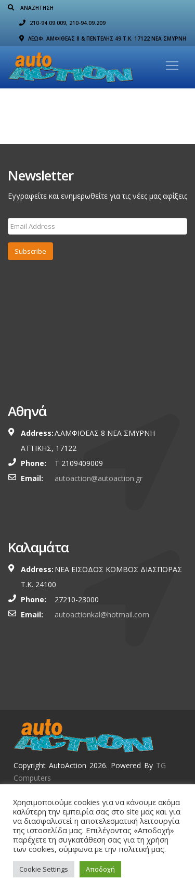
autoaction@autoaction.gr (98, 478)
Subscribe (30, 251)
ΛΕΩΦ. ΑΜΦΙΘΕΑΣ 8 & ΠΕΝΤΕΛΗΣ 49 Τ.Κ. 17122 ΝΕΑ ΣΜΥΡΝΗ (102, 38)
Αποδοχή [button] (100, 869)
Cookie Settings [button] (43, 869)
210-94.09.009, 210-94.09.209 (62, 23)
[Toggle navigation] (172, 65)
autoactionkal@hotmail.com (102, 614)
